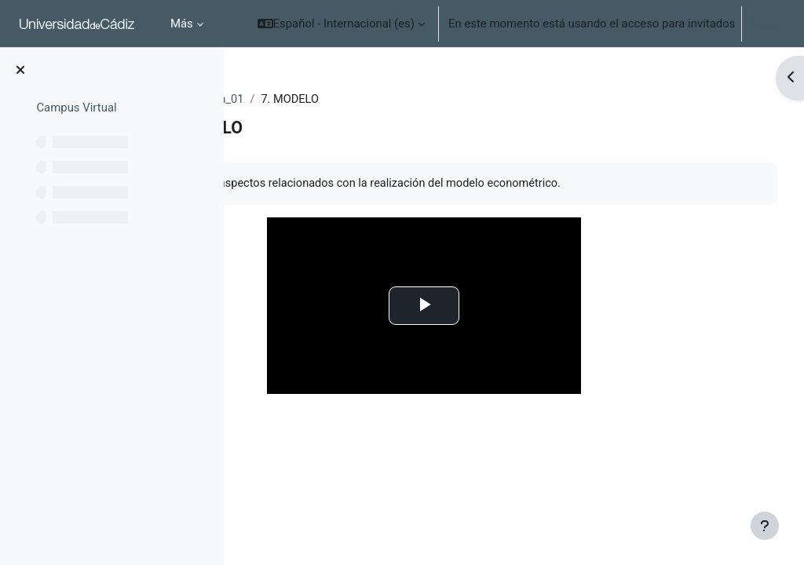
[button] (341, 23)
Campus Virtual (76, 107)
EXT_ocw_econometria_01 (323, 100)
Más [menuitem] (181, 23)
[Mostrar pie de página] (765, 526)
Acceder (769, 23)
